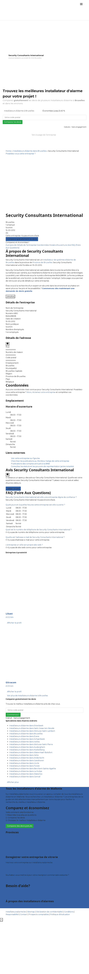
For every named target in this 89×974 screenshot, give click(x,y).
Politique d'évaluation (60, 914)
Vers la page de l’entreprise (44, 135)
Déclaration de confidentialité (49, 912)
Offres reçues (12, 867)
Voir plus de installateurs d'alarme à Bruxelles (27, 696)
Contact (9, 895)
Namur (9, 849)
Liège (8, 843)
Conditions (68, 912)
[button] (41, 497)
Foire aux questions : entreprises (20, 893)
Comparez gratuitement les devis (22, 239)
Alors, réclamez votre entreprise (41, 392)
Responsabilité (12, 914)
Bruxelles (10, 838)
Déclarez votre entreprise (17, 880)
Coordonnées (43, 245)
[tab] (44, 497)
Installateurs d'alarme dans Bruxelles (29, 151)
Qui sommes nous (14, 907)
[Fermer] (1, 919)
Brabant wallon (12, 851)
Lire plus (10, 296)
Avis (69, 245)
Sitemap (31, 912)
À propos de (11, 245)
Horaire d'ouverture (58, 245)
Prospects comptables (39, 914)
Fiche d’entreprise (14, 870)
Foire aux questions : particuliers (20, 890)
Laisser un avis (13, 489)
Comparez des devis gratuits (19, 826)
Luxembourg (12, 846)
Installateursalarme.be (16, 912)
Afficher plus (13, 782)
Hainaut (9, 841)
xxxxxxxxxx (11, 349)
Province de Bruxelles (42, 262)
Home (8, 151)
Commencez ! (13, 715)
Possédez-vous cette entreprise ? (21, 154)
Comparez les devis (12, 122)
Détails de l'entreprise (27, 245)
